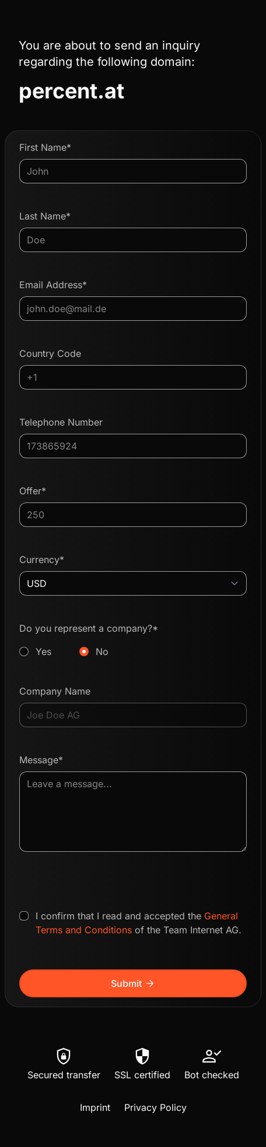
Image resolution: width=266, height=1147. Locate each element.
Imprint (95, 1107)
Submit (133, 983)
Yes (43, 651)
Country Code (50, 353)
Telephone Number (61, 422)
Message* (41, 760)
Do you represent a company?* (133, 640)
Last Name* (45, 216)
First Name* (45, 147)
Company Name (54, 691)
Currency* (41, 559)
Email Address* (53, 285)
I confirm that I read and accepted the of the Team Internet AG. (139, 923)
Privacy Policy (155, 1107)
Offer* (32, 491)
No (102, 651)
